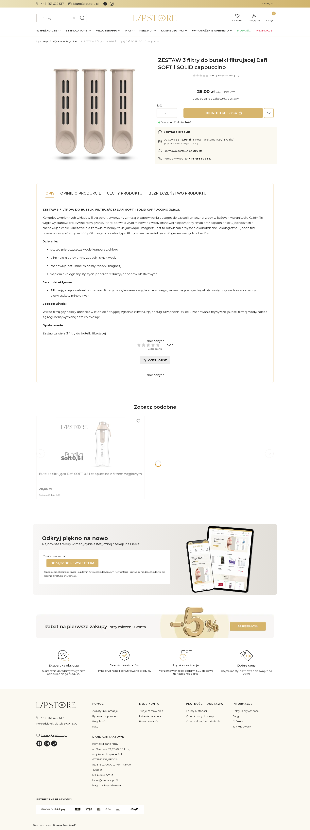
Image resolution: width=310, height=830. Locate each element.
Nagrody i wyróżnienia (106, 785)
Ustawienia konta (150, 716)
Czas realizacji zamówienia (203, 721)
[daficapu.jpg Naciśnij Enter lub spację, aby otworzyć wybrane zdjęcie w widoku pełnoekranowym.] (94, 108)
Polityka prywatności (246, 710)
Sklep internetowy (53, 825)
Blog (236, 716)
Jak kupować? (242, 726)
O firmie (238, 721)
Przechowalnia (148, 721)
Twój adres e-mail (54, 556)
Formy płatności (196, 710)
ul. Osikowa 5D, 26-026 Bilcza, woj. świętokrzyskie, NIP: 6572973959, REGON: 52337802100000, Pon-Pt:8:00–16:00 (112, 759)
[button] (82, 18)
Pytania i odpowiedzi (105, 716)
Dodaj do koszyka (220, 113)
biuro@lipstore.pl (103, 780)
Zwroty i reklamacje (105, 710)
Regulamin (99, 721)
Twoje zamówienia (151, 710)
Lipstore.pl (42, 41)
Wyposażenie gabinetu (66, 41)
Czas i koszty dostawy (200, 716)
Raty (95, 726)
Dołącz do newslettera (72, 563)
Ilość (159, 105)
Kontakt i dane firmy (105, 743)
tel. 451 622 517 (101, 775)
